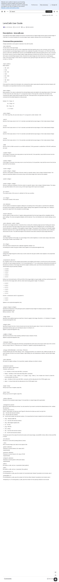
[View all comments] (55, 572)
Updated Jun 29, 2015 (47, 15)
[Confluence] (7, 11)
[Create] (49, 11)
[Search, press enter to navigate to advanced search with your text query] (27, 11)
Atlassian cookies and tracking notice (10, 7)
